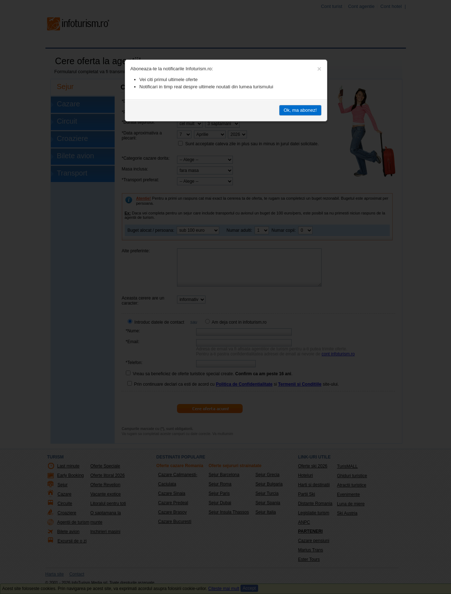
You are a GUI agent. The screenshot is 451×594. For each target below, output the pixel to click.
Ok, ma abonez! (300, 110)
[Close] (319, 68)
